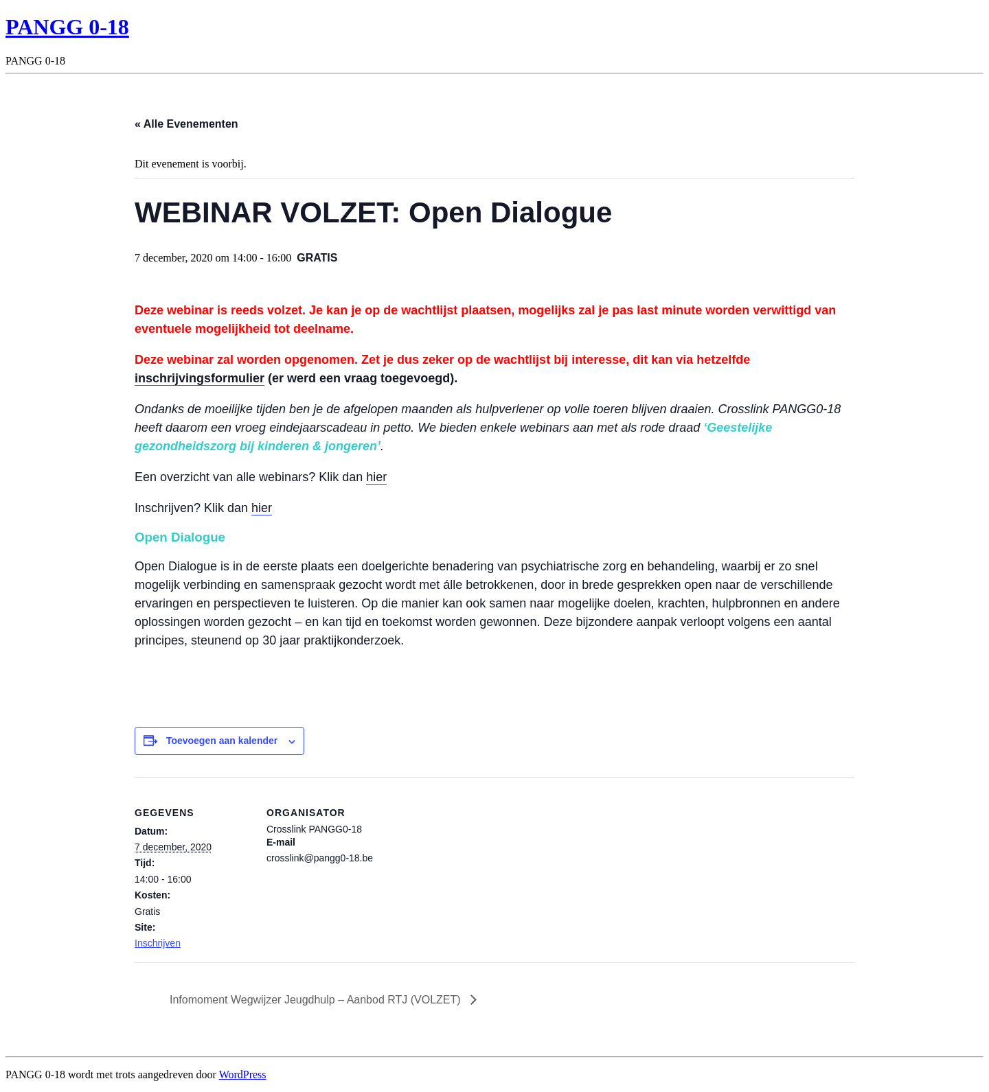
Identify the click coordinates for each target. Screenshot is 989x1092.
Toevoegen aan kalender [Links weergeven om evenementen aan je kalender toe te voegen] (221, 740)
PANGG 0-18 (67, 26)
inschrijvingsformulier (199, 378)
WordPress (242, 1074)
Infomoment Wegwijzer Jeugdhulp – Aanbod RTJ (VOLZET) (317, 1000)
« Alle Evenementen (186, 124)
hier (376, 477)
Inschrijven (158, 943)
